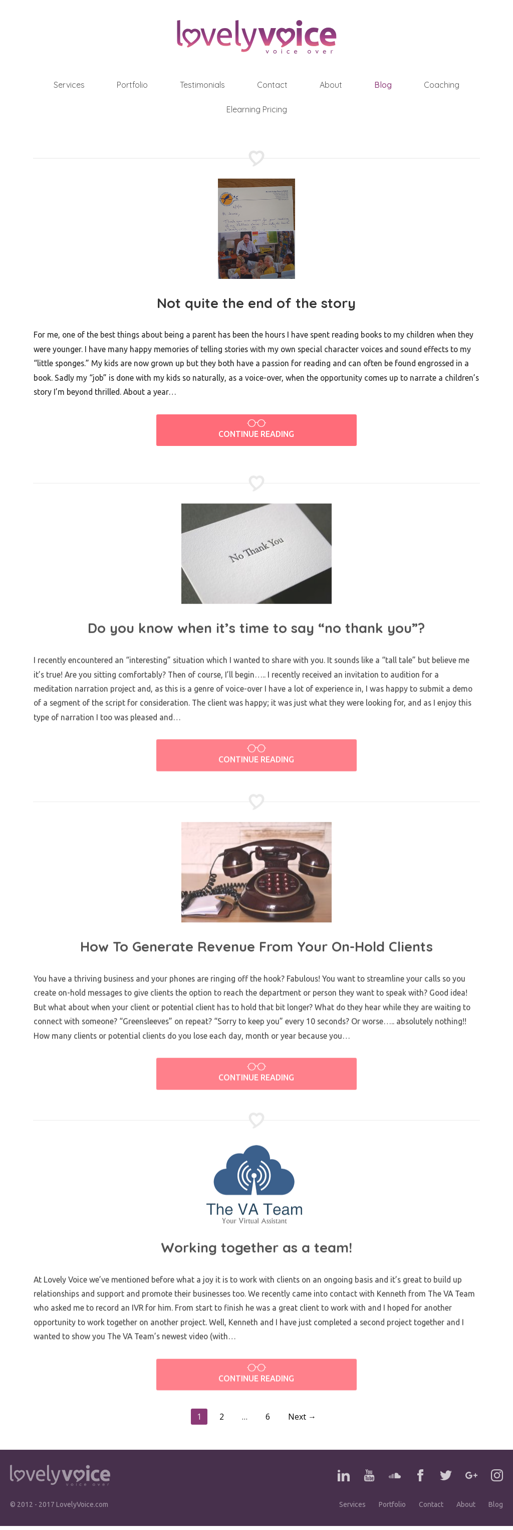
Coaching (441, 85)
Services (69, 85)
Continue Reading (256, 429)
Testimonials (202, 85)
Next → (302, 1421)
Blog (383, 85)
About (331, 85)
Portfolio (132, 85)
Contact (272, 85)
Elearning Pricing (256, 109)
